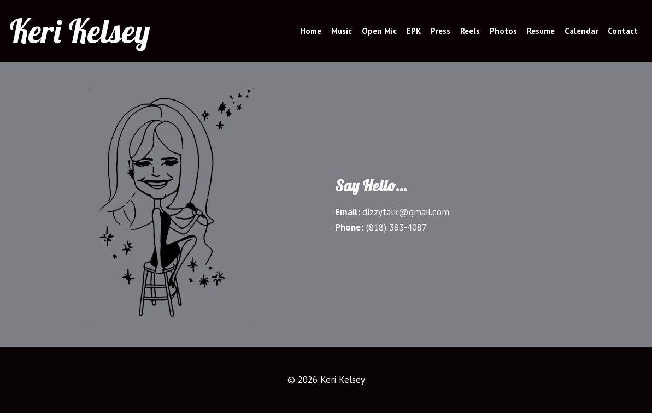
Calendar (581, 31)
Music (341, 31)
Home (310, 31)
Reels (470, 31)
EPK (414, 31)
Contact (623, 31)
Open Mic (379, 31)
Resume (541, 31)
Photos (503, 31)
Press (440, 31)
